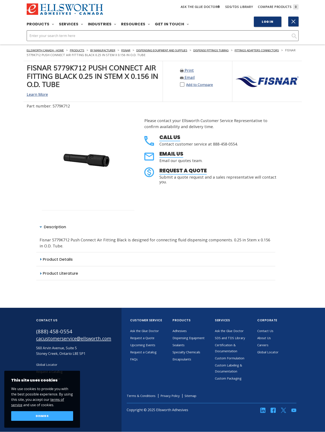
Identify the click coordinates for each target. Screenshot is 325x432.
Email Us (171, 153)
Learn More (37, 94)
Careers (271, 345)
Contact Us (274, 331)
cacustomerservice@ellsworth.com (77, 339)
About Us (272, 338)
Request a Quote (183, 170)
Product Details (56, 259)
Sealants (187, 351)
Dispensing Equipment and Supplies (180, 50)
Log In (267, 22)
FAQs (142, 359)
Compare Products (278, 7)
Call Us (169, 137)
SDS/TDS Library (239, 7)
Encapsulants (191, 365)
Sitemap (204, 396)
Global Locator (277, 352)
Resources (135, 24)
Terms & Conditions (150, 396)
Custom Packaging (238, 378)
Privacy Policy (182, 396)
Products (40, 24)
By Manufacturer (113, 50)
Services (71, 24)
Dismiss (42, 416)
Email (187, 77)
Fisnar (139, 50)
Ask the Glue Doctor (154, 331)
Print (187, 70)
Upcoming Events (152, 345)
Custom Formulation (239, 358)
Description (53, 227)
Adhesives (188, 331)
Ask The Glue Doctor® (200, 7)
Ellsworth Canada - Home (48, 50)
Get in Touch (172, 24)
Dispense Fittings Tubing (237, 50)
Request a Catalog (152, 352)
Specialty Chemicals (195, 358)
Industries (102, 24)
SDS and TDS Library (239, 338)
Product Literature (59, 273)
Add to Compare (201, 84)
